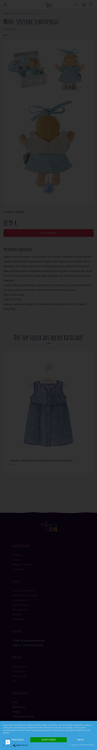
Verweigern (16, 739)
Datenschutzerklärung (87, 745)
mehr (80, 739)
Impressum (75, 745)
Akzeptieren (48, 739)
